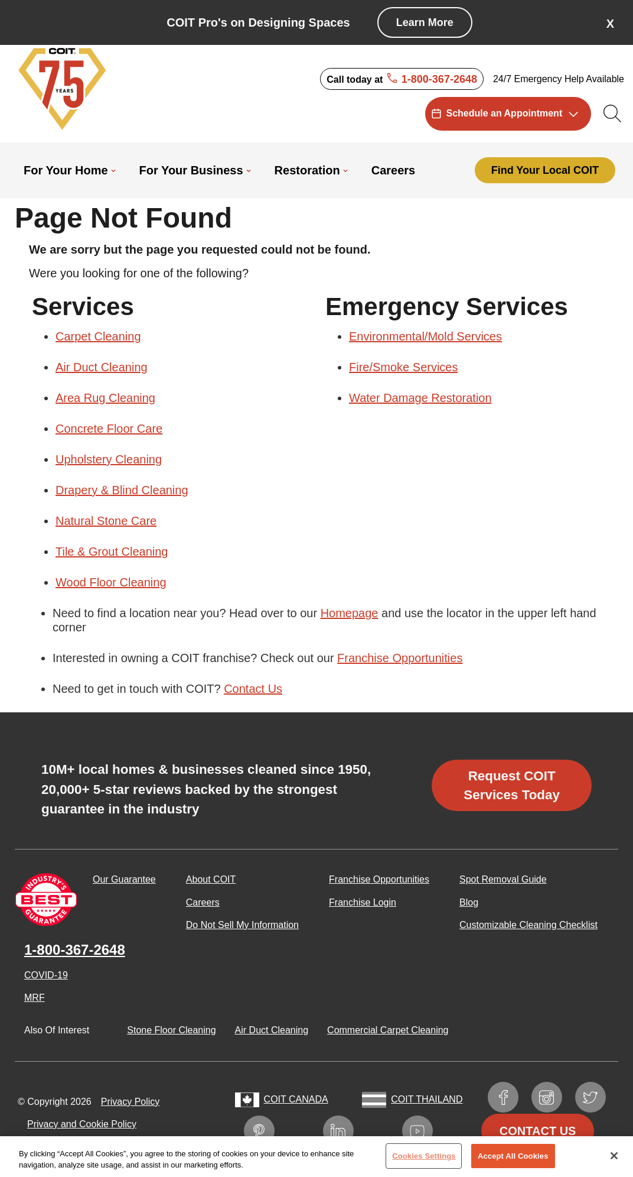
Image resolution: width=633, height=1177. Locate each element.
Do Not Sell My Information (242, 925)
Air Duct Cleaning (102, 367)
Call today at (402, 79)
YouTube (423, 1129)
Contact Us (253, 688)
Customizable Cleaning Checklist (528, 925)
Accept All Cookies (513, 1160)
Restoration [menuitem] (307, 170)
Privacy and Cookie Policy (81, 1124)
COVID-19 (46, 975)
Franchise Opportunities (399, 657)
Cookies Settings (424, 1160)
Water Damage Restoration (420, 397)
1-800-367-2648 (74, 950)
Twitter (596, 1095)
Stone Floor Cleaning (171, 1030)
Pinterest (265, 1129)
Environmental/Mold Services (425, 336)
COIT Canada (296, 1099)
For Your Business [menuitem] (191, 170)
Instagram (552, 1095)
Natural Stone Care (106, 520)
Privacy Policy (130, 1102)
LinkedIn (344, 1129)
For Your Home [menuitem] (66, 170)
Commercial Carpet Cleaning (387, 1030)
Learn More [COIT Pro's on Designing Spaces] (424, 22)
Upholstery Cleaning (109, 459)
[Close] (614, 1160)
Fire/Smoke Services (403, 367)
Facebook (508, 1095)
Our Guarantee (124, 879)
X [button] (610, 23)
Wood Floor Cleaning (111, 582)
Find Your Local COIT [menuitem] (545, 170)
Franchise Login (362, 902)
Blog (468, 902)
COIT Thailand (426, 1099)
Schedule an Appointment (504, 113)
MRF (34, 998)
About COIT (211, 879)
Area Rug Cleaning (105, 397)
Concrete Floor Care (109, 428)
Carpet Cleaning (98, 336)
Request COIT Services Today (512, 785)
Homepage (350, 613)
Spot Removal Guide (503, 879)
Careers (203, 902)
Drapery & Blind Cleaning (122, 490)
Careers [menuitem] (393, 170)
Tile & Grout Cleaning (112, 551)
